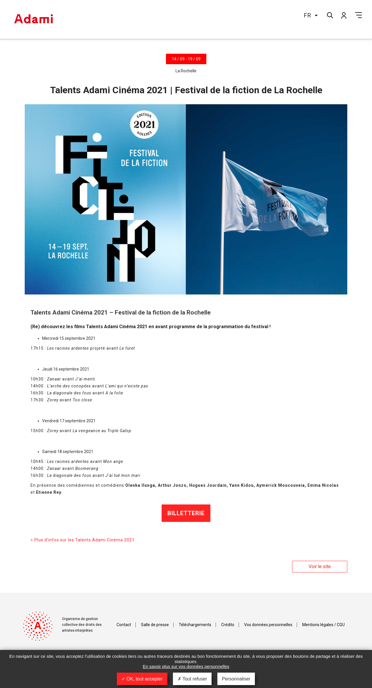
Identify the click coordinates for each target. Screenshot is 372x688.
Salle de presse (155, 624)
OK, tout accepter (142, 678)
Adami (33, 19)
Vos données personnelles (268, 624)
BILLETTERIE (186, 513)
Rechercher (329, 14)
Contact (124, 624)
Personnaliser (236, 678)
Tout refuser (192, 678)
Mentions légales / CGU (323, 624)
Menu (358, 15)
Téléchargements (195, 624)
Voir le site (320, 566)
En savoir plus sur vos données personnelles (186, 666)
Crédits (227, 624)
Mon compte (343, 15)
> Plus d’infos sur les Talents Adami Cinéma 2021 (83, 540)
